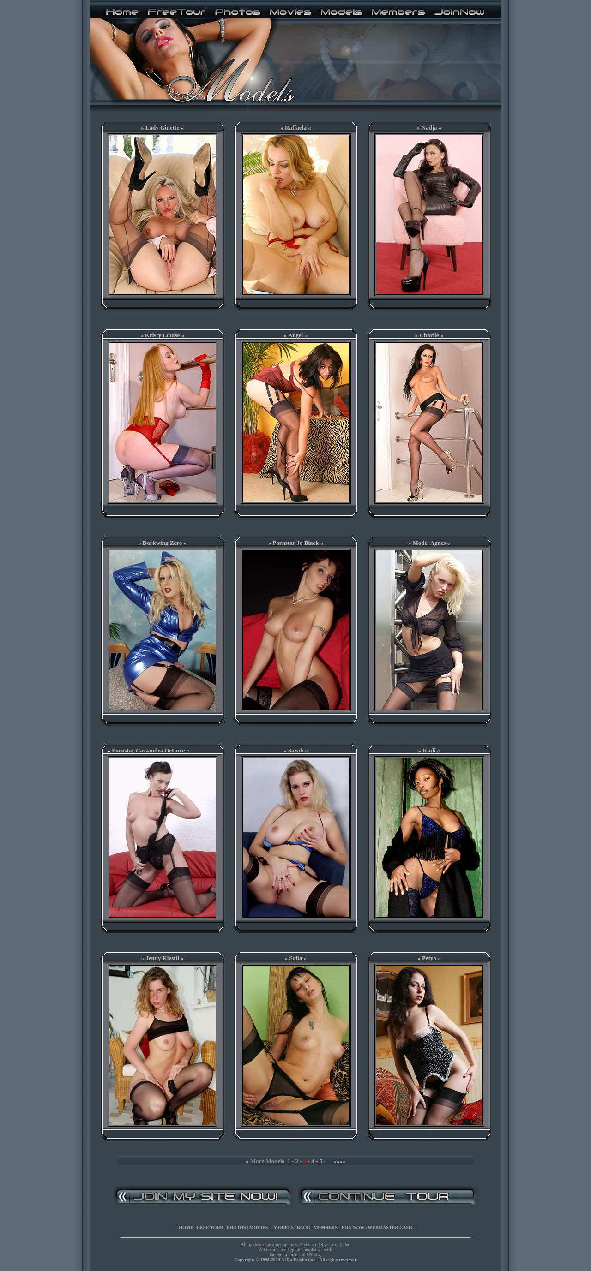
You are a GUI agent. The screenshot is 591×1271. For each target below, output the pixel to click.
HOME (186, 1227)
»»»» (339, 1161)
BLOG (303, 1227)
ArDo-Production (298, 1259)
